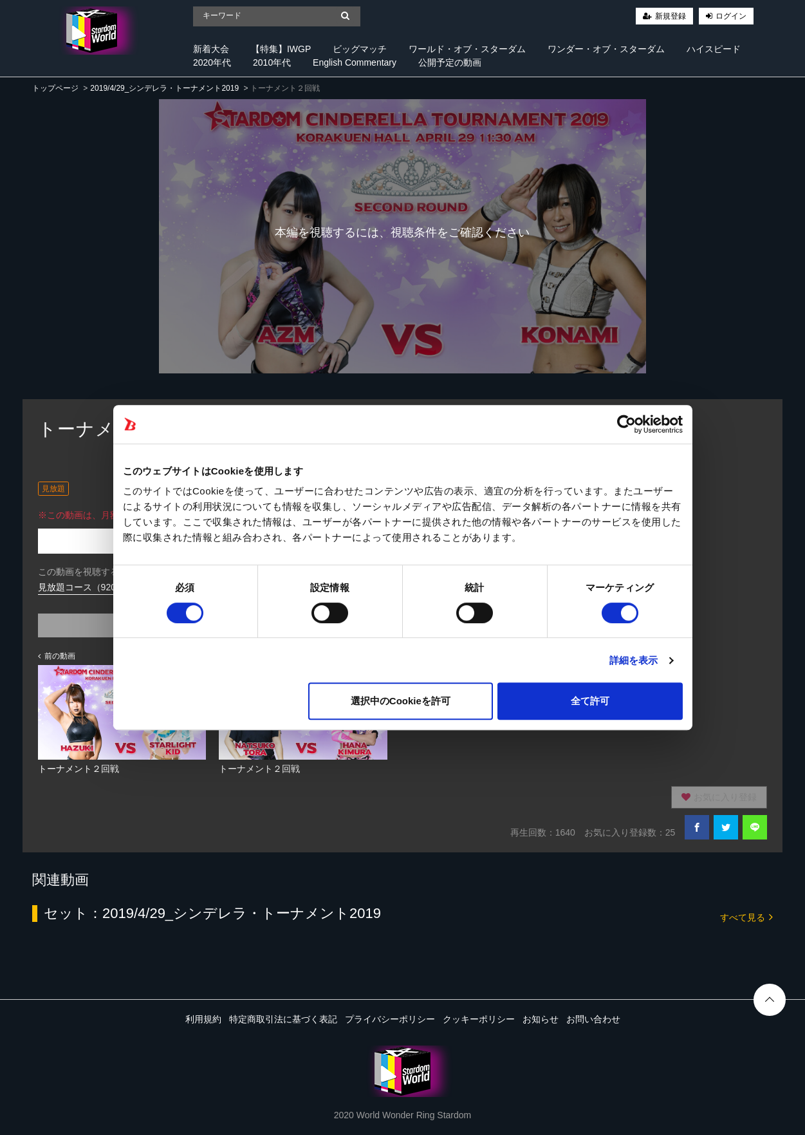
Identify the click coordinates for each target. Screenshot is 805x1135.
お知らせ (541, 1019)
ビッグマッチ (360, 49)
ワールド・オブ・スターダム (467, 49)
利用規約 (203, 1019)
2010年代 (272, 62)
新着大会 (211, 49)
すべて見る (746, 916)
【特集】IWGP (281, 49)
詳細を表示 (633, 660)
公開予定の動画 (449, 62)
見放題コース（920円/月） (91, 587)
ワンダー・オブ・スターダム (606, 49)
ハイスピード (714, 49)
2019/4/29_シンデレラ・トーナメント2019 (164, 88)
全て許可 (590, 700)
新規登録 (670, 16)
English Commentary (354, 62)
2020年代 (212, 62)
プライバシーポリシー (390, 1019)
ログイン (731, 16)
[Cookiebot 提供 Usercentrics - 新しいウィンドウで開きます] (626, 424)
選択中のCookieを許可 (400, 700)
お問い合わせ (593, 1019)
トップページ (55, 88)
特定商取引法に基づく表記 (283, 1019)
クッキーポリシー (479, 1019)
